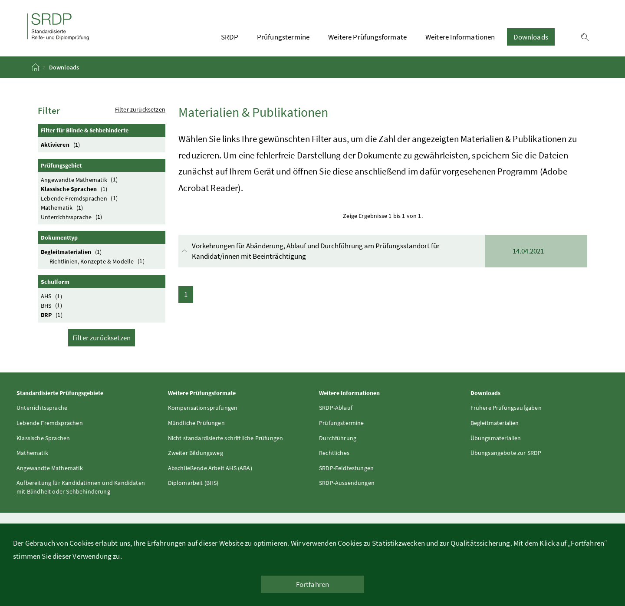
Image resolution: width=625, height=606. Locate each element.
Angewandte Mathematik (80, 179)
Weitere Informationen (460, 37)
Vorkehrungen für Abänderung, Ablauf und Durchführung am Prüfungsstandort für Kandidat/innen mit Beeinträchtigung (383, 251)
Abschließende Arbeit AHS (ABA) (210, 468)
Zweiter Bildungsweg (195, 453)
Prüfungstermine (283, 37)
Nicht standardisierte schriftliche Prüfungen (225, 438)
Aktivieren (61, 144)
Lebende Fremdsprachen (80, 198)
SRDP (229, 37)
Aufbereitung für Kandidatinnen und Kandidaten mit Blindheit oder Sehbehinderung (80, 487)
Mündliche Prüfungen (196, 423)
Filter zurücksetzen (140, 109)
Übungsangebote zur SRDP (506, 453)
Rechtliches (334, 453)
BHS (52, 305)
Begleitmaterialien (72, 251)
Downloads (530, 37)
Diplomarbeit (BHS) (193, 483)
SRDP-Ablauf (335, 408)
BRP (53, 314)
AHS (52, 295)
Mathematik (63, 207)
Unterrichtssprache (73, 216)
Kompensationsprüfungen (203, 408)
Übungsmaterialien (495, 438)
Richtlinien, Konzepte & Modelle (98, 261)
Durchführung (337, 438)
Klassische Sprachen (75, 188)
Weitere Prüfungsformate (367, 37)
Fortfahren (312, 584)
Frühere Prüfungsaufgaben (506, 408)
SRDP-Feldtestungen (346, 468)
